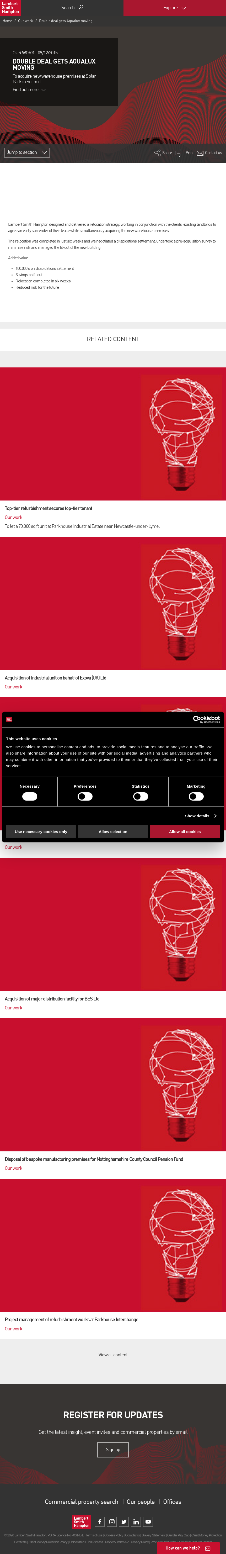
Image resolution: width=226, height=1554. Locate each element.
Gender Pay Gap (178, 1535)
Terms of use (94, 1535)
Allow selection (113, 831)
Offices (172, 1502)
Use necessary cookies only (41, 831)
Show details (197, 815)
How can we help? (183, 1548)
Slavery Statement (153, 1535)
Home (7, 21)
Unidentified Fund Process (86, 1542)
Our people (141, 1502)
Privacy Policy (139, 1542)
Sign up (113, 1449)
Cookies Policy (113, 1535)
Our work (25, 21)
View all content (113, 1355)
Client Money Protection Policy (48, 1542)
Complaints (132, 1535)
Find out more (29, 89)
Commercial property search (81, 1502)
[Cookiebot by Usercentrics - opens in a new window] (197, 719)
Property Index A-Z (117, 1542)
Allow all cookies (185, 831)
